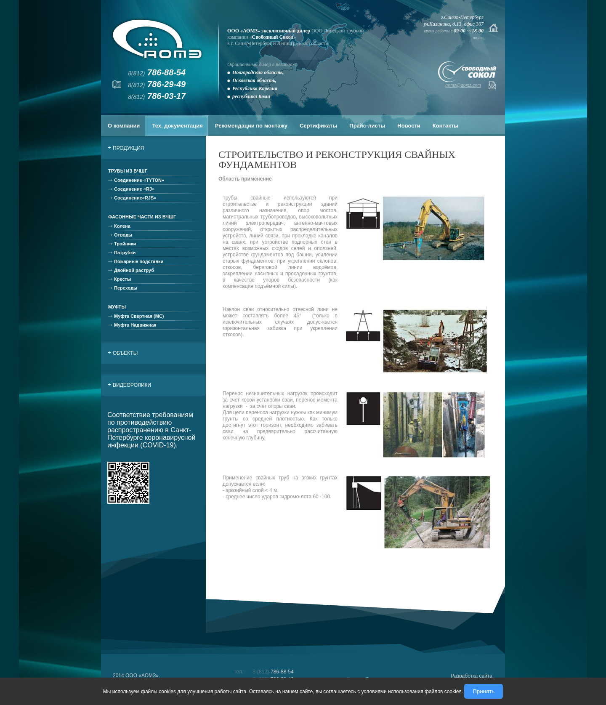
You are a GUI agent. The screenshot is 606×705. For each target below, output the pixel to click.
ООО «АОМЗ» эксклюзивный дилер (268, 31)
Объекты (125, 353)
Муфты (117, 306)
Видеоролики (132, 385)
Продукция (128, 148)
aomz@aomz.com (463, 85)
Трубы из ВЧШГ (127, 170)
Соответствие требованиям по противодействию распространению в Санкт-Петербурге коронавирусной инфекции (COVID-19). (151, 430)
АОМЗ (157, 39)
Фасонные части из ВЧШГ (142, 216)
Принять (483, 691)
